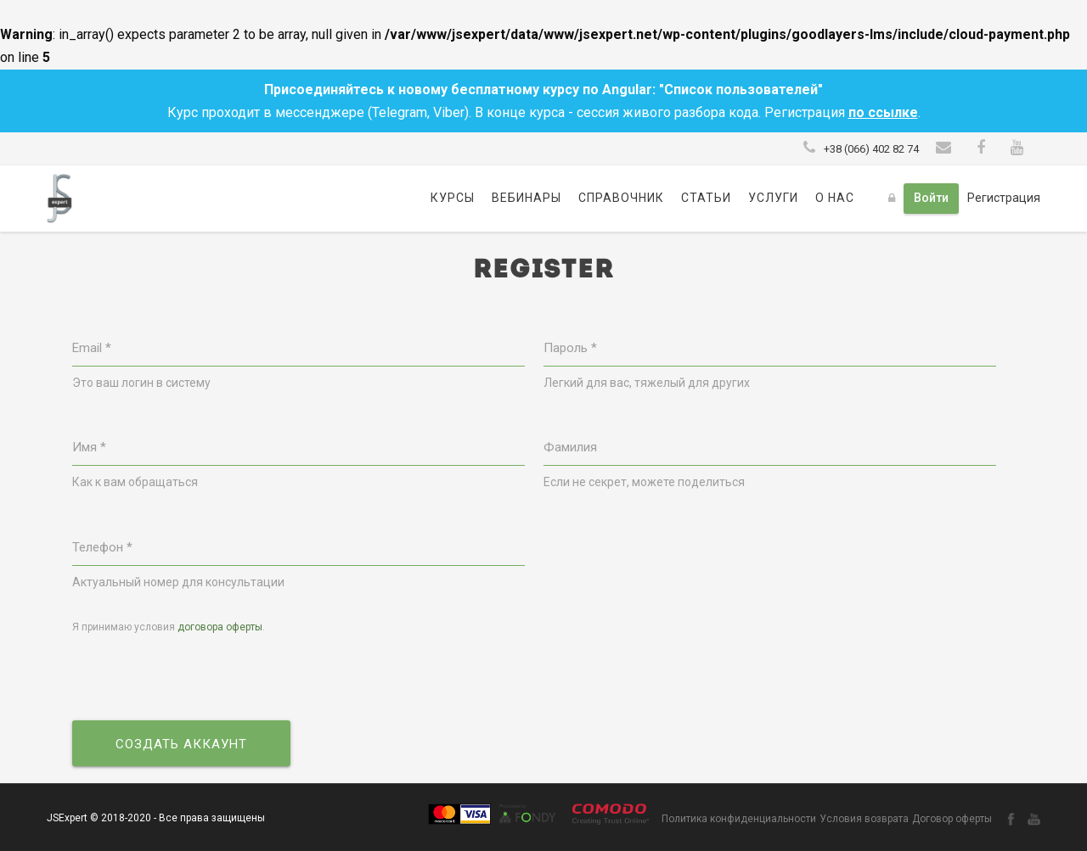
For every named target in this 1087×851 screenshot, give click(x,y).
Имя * (89, 447)
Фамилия (570, 447)
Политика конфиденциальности (739, 819)
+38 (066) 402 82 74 (871, 149)
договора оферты (219, 627)
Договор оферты (952, 819)
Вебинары (526, 197)
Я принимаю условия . (168, 627)
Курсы (453, 197)
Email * (91, 348)
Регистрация (1003, 197)
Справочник (621, 197)
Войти (931, 197)
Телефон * (102, 547)
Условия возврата (864, 819)
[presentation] (201, 679)
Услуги (773, 197)
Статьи (706, 197)
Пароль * (570, 348)
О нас (834, 197)
